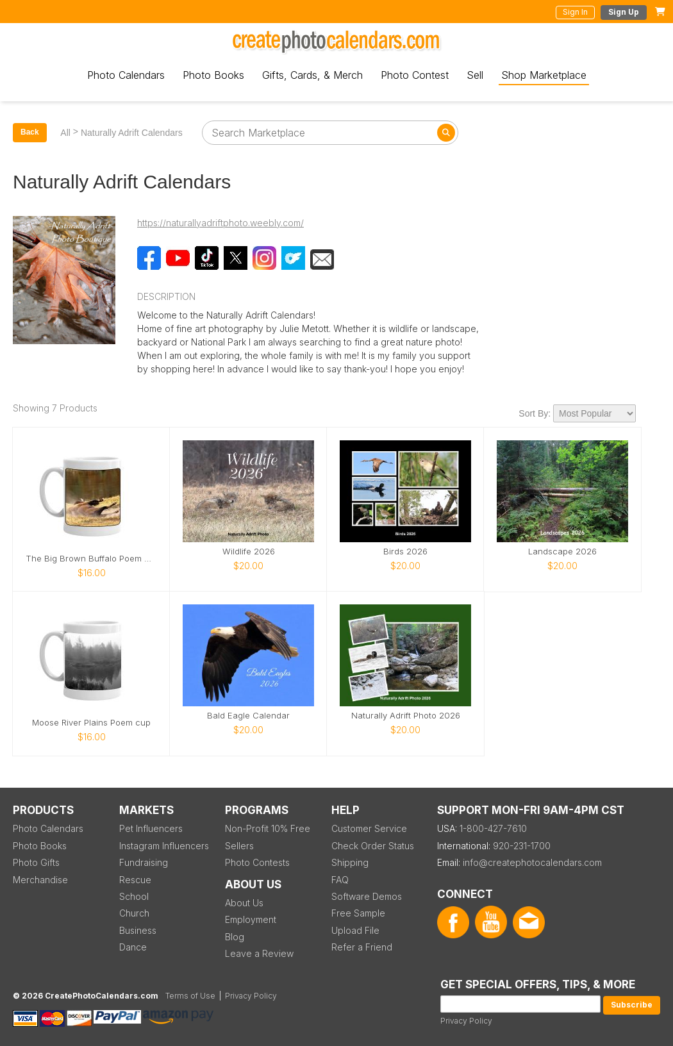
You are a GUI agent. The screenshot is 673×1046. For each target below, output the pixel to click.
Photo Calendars (126, 75)
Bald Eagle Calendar (248, 715)
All (65, 133)
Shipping (350, 862)
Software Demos (366, 896)
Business (137, 930)
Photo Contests (257, 862)
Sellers (239, 845)
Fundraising (143, 862)
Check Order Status (372, 845)
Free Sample (358, 913)
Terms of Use (190, 995)
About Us (244, 902)
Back (30, 132)
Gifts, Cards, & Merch (312, 75)
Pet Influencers (151, 828)
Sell (475, 75)
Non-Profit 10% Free (267, 828)
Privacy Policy (466, 1020)
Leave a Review (259, 953)
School (134, 896)
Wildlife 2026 (248, 551)
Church (134, 913)
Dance (133, 947)
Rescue (135, 879)
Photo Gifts (36, 862)
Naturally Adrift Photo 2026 (405, 715)
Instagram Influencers (164, 845)
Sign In (575, 12)
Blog (234, 936)
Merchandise (40, 879)
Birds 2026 (405, 551)
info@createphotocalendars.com (532, 862)
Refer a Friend (361, 947)
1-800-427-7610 (493, 828)
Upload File (355, 930)
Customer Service (369, 828)
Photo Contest (415, 75)
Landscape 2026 (562, 551)
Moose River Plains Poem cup (91, 722)
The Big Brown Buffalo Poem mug (91, 558)
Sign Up (623, 12)
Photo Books (213, 75)
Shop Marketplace (543, 75)
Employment (250, 919)
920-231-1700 (522, 845)
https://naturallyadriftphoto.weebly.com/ (220, 222)
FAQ (340, 879)
